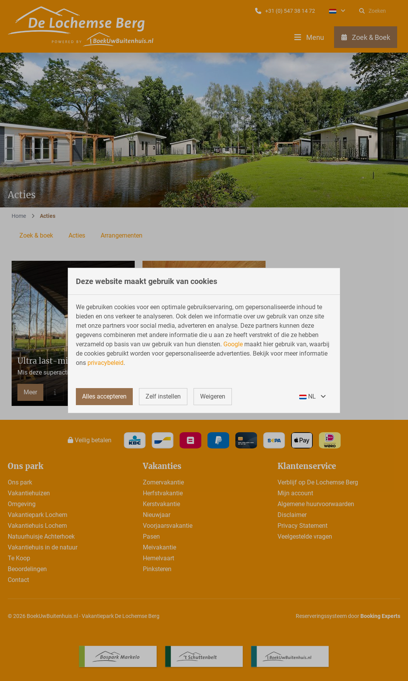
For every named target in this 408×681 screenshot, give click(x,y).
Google (233, 344)
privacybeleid (105, 362)
